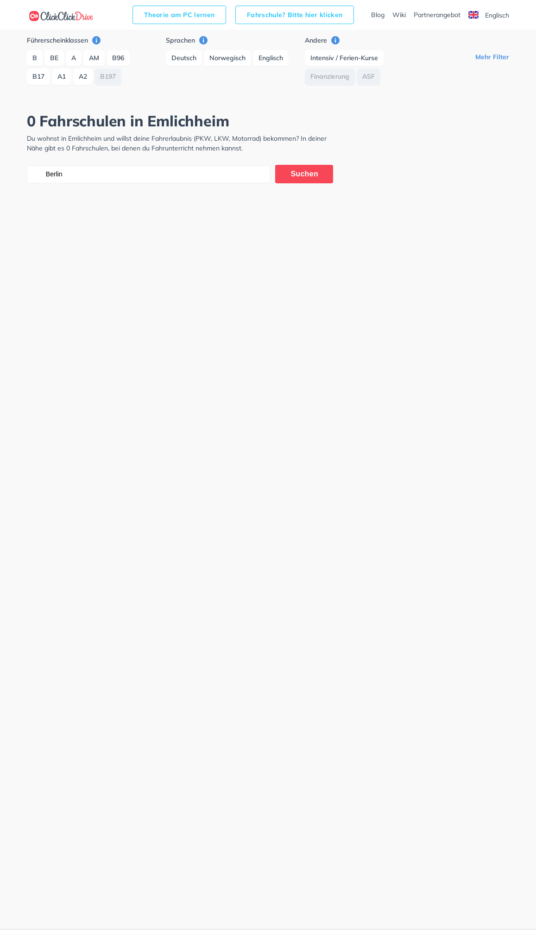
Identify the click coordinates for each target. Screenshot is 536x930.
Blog (378, 15)
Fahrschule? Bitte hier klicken (294, 15)
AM (94, 58)
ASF (368, 76)
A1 (61, 76)
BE (54, 58)
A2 (83, 76)
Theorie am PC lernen (179, 15)
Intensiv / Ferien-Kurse (344, 58)
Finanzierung (329, 76)
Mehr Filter (492, 57)
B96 (118, 58)
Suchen (304, 174)
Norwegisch (227, 58)
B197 (108, 76)
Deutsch (183, 58)
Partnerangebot (437, 15)
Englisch (488, 15)
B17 (38, 76)
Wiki (399, 15)
